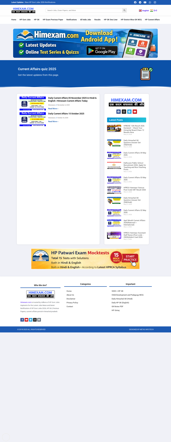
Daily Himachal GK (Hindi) (122, 299)
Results (97, 20)
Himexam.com (25, 302)
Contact (70, 306)
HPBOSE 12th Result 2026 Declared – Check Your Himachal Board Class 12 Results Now (134, 129)
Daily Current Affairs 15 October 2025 (66, 113)
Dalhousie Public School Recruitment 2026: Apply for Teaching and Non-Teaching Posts (135, 166)
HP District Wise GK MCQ (131, 20)
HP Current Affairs (152, 20)
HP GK (36, 20)
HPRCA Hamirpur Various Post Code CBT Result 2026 (135, 189)
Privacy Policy (72, 303)
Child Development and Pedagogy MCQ (127, 295)
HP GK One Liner (110, 20)
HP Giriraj (116, 310)
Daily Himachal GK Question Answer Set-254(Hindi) (132, 200)
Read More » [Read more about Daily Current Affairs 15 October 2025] (53, 121)
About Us (70, 295)
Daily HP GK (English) (120, 303)
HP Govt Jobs (25, 20)
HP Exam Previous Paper (53, 20)
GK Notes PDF (117, 306)
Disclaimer (71, 299)
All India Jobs (85, 20)
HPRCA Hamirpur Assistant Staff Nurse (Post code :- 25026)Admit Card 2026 (135, 235)
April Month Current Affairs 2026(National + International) (134, 222)
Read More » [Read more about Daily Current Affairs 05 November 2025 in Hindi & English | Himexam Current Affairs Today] (53, 109)
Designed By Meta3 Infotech (141, 329)
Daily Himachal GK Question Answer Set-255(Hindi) (132, 142)
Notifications (71, 20)
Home (13, 20)
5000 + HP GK (117, 291)
